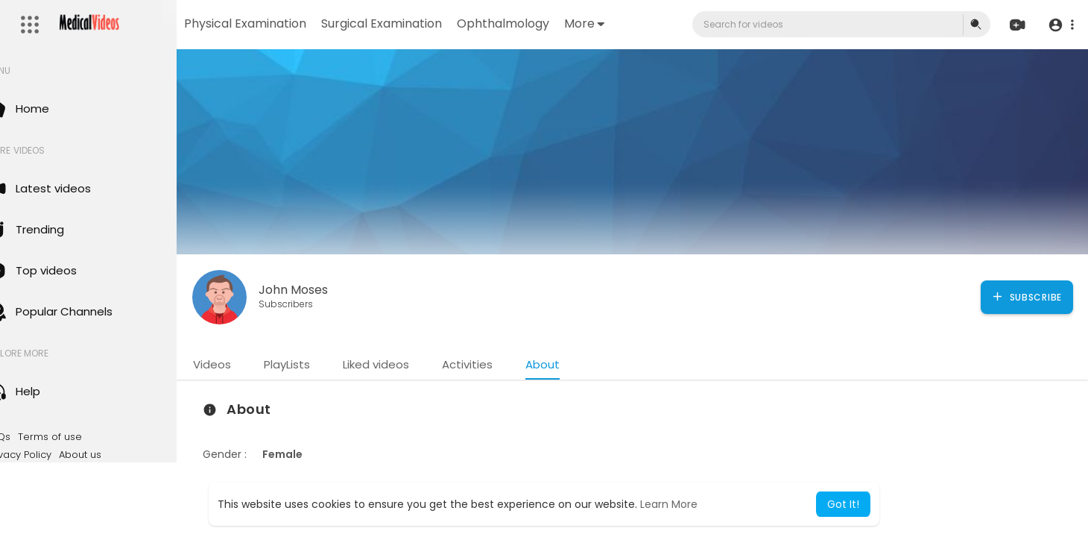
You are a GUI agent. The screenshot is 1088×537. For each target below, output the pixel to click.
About (574, 364)
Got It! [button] (843, 504)
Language (103, 472)
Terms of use (82, 437)
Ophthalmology (550, 23)
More (631, 23)
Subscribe (1026, 297)
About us (112, 455)
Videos (244, 364)
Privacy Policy (51, 455)
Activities (499, 364)
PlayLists (319, 364)
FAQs (30, 437)
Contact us (45, 472)
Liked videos (408, 364)
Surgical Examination (428, 23)
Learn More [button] (669, 504)
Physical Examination (292, 23)
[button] (1060, 25)
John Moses (325, 289)
